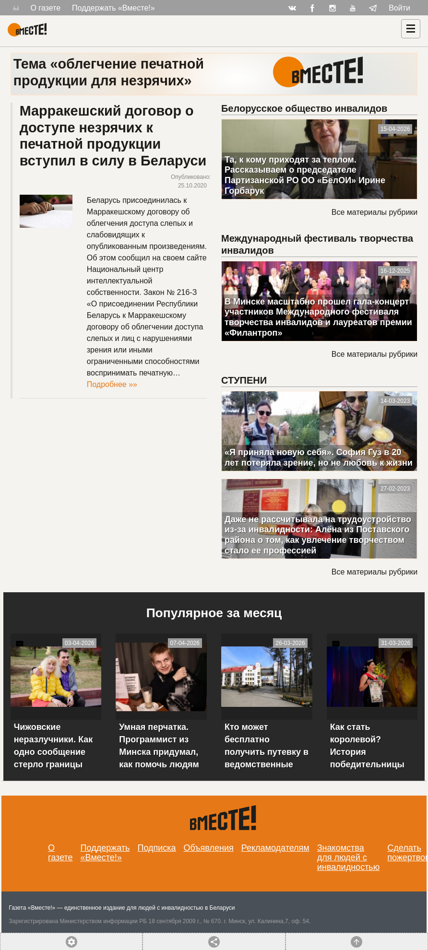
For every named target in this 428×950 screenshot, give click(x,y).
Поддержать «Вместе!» (113, 8)
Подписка (156, 848)
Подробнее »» (112, 384)
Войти (399, 8)
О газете (45, 8)
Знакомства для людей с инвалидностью (348, 857)
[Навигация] (410, 28)
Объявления (209, 848)
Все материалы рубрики (374, 212)
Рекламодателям (275, 848)
